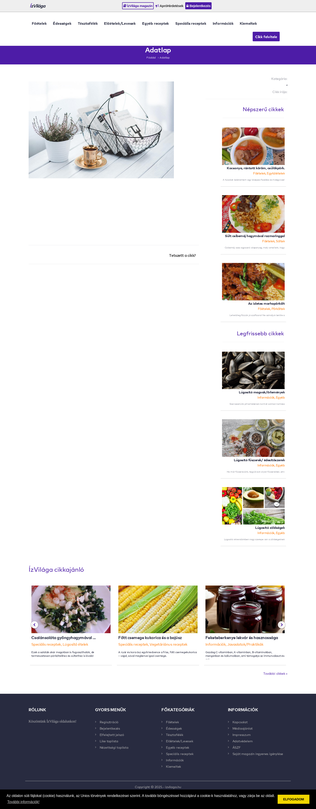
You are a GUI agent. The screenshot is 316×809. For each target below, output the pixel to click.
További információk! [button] (23, 802)
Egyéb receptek (155, 23)
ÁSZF (236, 747)
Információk (223, 23)
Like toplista (109, 741)
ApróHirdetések (169, 6)
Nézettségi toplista (114, 747)
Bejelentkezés (198, 6)
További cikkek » (275, 673)
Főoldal (151, 57)
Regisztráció (109, 722)
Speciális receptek (190, 23)
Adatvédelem (242, 741)
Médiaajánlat (242, 728)
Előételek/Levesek (120, 23)
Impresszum (241, 735)
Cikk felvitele (266, 36)
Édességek (62, 23)
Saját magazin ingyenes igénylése (257, 754)
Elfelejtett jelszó (112, 735)
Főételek (39, 23)
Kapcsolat (240, 722)
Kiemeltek (248, 23)
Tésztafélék (88, 23)
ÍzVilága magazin (138, 6)
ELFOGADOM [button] (293, 799)
